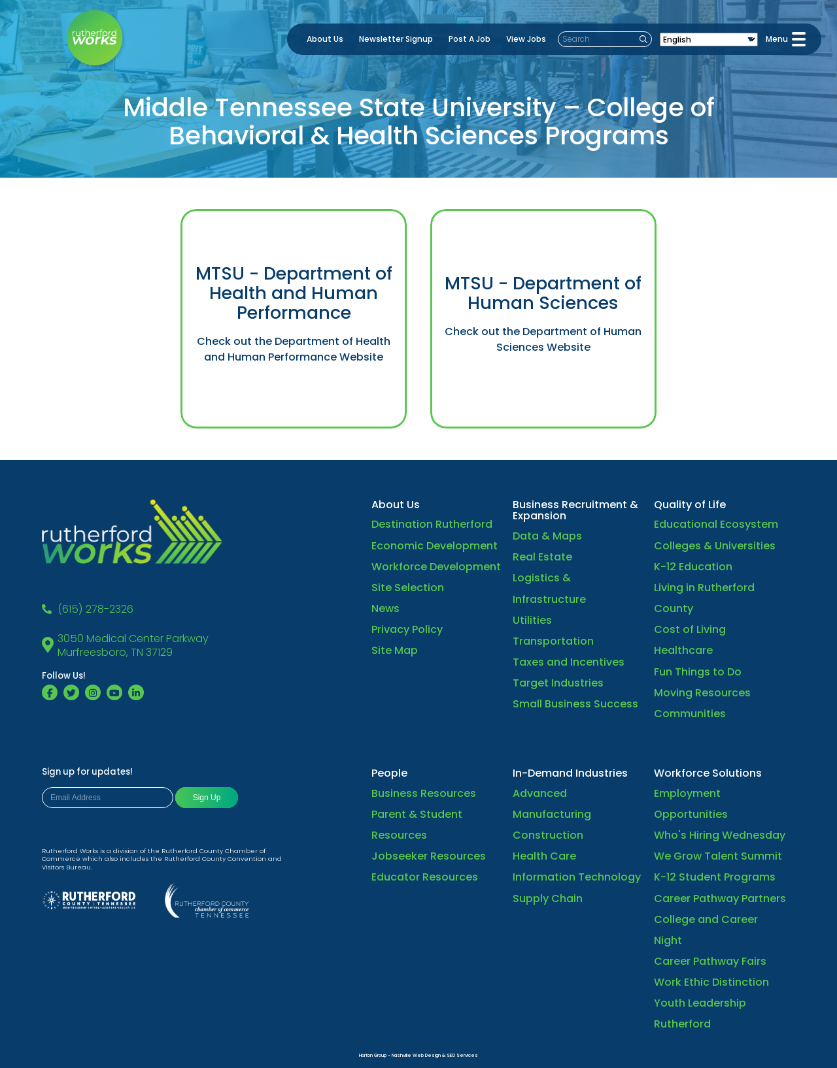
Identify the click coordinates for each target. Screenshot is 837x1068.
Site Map (394, 650)
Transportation (553, 641)
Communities (690, 713)
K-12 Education (693, 566)
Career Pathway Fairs (710, 961)
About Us (325, 38)
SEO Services (462, 1055)
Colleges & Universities (715, 545)
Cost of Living (690, 629)
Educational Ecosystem (716, 524)
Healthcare (683, 650)
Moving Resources (702, 692)
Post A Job (469, 38)
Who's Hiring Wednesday (719, 835)
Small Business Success (575, 703)
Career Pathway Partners (720, 898)
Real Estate (542, 556)
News (385, 608)
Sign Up (207, 797)
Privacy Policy (407, 629)
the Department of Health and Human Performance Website (297, 349)
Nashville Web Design (416, 1055)
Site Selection (407, 587)
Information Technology (577, 876)
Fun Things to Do (698, 671)
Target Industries (558, 682)
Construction (548, 835)
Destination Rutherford (431, 524)
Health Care (544, 856)
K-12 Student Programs (715, 876)
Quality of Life (690, 504)
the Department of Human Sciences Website (569, 339)
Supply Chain (548, 898)
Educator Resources (424, 876)
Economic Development (434, 545)
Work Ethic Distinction (711, 982)
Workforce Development (436, 566)
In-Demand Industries (570, 773)
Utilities (532, 620)
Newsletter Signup (396, 38)
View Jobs (526, 38)
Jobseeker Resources (428, 856)
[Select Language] (709, 39)
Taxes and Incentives (568, 662)
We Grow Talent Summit (718, 856)
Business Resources (423, 793)
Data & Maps (547, 535)
